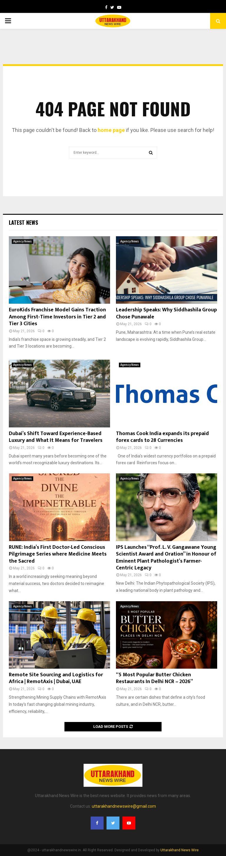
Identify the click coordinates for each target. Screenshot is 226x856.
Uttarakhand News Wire (179, 850)
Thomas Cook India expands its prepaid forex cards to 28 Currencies (162, 437)
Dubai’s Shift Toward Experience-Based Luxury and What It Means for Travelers (55, 437)
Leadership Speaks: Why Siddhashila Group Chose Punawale (166, 313)
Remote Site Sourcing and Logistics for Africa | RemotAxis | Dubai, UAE (56, 678)
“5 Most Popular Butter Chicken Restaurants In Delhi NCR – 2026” (154, 678)
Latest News (23, 222)
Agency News (22, 241)
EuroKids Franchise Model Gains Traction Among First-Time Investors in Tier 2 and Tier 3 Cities (57, 316)
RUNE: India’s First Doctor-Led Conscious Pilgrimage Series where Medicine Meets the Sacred (58, 554)
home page (111, 130)
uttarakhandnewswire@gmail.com (124, 806)
